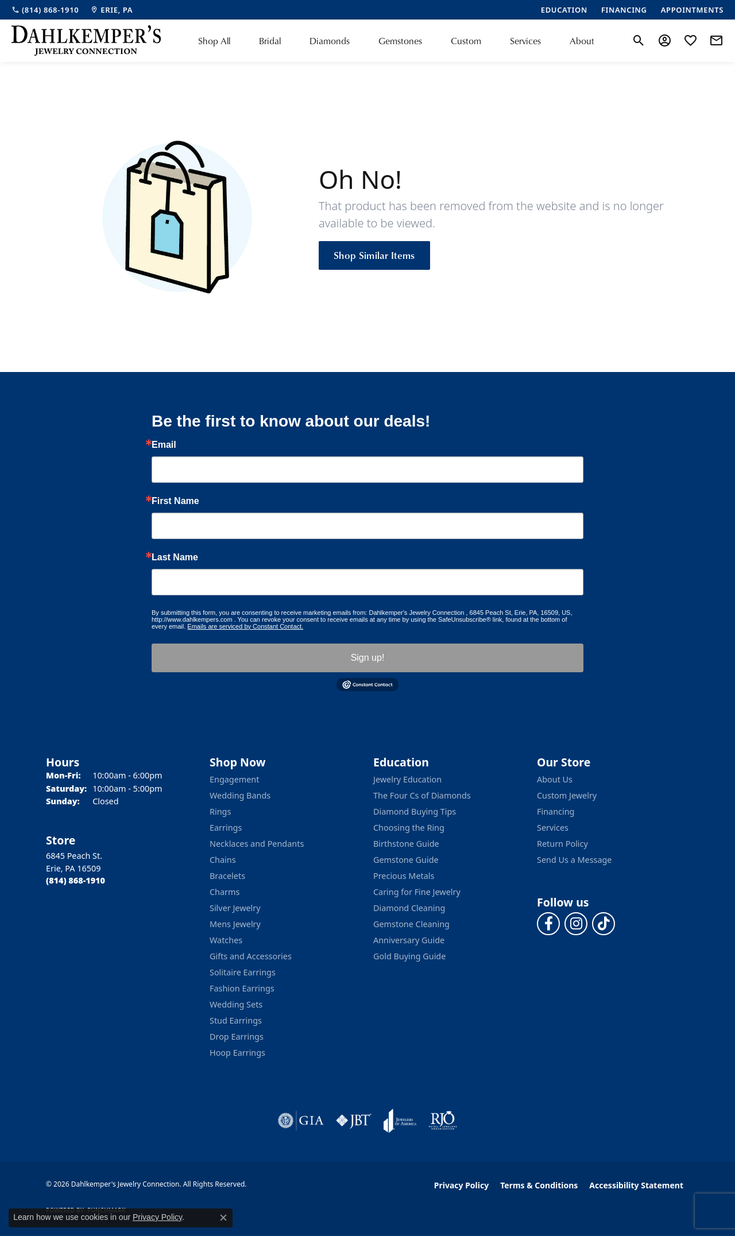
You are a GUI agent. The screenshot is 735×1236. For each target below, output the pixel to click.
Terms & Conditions (539, 1185)
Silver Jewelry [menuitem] (235, 907)
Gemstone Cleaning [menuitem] (411, 924)
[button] (639, 40)
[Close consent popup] (223, 1217)
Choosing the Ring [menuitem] (408, 827)
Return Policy (562, 843)
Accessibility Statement (636, 1185)
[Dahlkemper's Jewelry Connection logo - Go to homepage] (86, 41)
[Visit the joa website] (400, 1120)
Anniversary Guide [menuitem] (408, 940)
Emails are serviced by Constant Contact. (245, 626)
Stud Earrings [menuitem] (236, 1020)
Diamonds (330, 40)
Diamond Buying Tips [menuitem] (414, 811)
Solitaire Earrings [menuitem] (243, 972)
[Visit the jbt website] (353, 1120)
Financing (555, 811)
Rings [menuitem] (220, 811)
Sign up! (368, 657)
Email (164, 445)
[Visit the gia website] (301, 1120)
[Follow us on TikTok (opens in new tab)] (603, 923)
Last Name (175, 557)
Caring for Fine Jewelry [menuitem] (417, 891)
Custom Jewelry (567, 795)
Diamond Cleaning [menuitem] (409, 907)
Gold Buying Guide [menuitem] (409, 956)
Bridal (270, 40)
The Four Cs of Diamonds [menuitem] (422, 795)
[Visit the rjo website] (442, 1120)
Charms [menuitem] (224, 891)
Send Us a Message (574, 859)
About (582, 40)
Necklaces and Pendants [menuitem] (257, 843)
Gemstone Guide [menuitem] (406, 859)
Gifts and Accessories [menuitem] (251, 956)
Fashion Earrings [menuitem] (242, 988)
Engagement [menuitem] (234, 779)
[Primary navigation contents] (396, 41)
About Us (554, 779)
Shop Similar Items (374, 255)
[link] (45, 10)
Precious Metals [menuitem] (403, 875)
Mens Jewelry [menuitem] (235, 924)
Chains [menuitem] (223, 859)
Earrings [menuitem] (226, 827)
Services (525, 40)
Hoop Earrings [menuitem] (237, 1052)
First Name (175, 501)
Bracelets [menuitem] (227, 875)
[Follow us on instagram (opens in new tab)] (575, 923)
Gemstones (400, 40)
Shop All (214, 40)
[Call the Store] (75, 880)
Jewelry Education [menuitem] (407, 779)
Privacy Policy (461, 1185)
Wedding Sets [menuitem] (236, 1004)
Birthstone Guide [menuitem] (406, 843)
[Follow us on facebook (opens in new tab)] (548, 923)
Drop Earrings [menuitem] (237, 1036)
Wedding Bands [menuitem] (240, 795)
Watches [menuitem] (226, 940)
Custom (466, 40)
